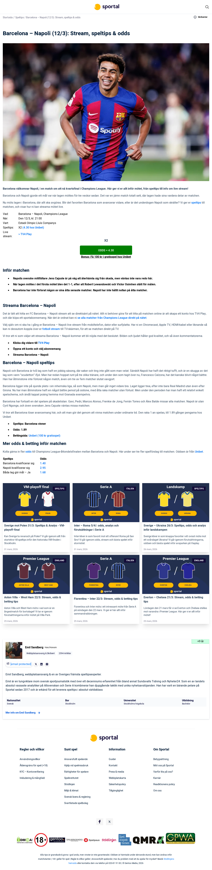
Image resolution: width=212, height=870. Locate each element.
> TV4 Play (25, 234)
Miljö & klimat (71, 790)
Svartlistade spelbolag (76, 803)
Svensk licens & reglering (77, 797)
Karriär (157, 778)
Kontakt (113, 765)
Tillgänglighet (116, 790)
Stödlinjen (69, 784)
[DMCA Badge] (25, 840)
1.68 (43, 472)
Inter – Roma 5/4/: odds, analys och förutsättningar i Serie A (96, 528)
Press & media (116, 772)
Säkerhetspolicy (117, 784)
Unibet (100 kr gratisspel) (44, 436)
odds (28, 452)
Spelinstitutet (71, 778)
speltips (196, 203)
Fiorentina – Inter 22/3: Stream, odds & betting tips (106, 599)
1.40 (43, 463)
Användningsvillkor (30, 759)
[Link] (36, 502)
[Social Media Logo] (99, 821)
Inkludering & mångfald (32, 778)
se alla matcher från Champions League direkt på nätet (111, 318)
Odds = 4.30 (106, 250)
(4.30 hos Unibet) (33, 228)
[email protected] (20, 664)
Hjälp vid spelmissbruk (76, 765)
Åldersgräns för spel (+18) (34, 765)
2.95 (43, 468)
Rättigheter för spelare (76, 772)
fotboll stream (51, 329)
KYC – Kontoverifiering (32, 772)
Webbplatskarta (117, 778)
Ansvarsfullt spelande (76, 759)
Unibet (199, 452)
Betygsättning (161, 759)
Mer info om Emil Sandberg (23, 713)
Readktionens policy (164, 784)
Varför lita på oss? (163, 772)
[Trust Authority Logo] (57, 840)
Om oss (157, 790)
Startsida (8, 17)
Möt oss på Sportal (163, 765)
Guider (112, 759)
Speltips (19, 17)
